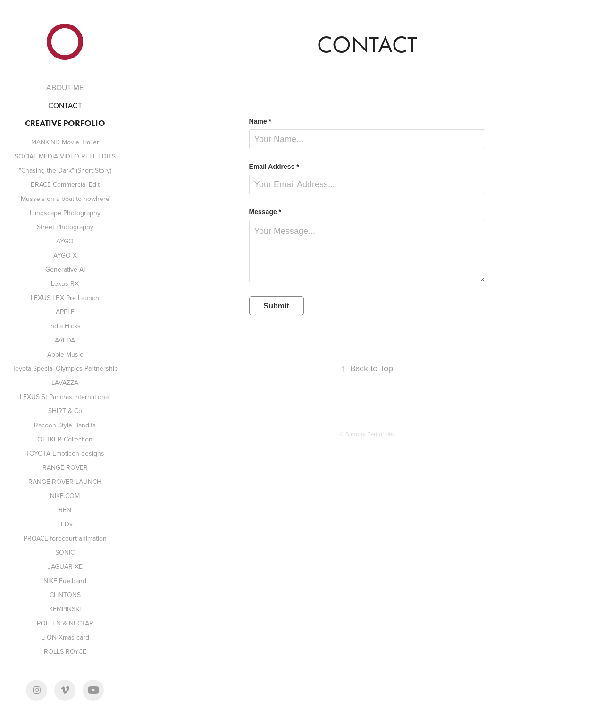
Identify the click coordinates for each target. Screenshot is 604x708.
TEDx (65, 524)
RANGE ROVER (65, 467)
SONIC (65, 552)
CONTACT (65, 105)
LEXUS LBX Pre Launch (65, 297)
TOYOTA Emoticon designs (64, 453)
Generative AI (65, 269)
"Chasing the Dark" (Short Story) (65, 170)
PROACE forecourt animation (65, 538)
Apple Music (65, 354)
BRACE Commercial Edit (65, 184)
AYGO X (65, 255)
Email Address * (274, 166)
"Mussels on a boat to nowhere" (65, 198)
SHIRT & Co (65, 411)
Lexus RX (65, 283)
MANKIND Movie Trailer (65, 142)
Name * (260, 121)
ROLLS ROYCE (65, 651)
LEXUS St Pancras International (65, 396)
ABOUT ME (65, 87)
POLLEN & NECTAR (65, 623)
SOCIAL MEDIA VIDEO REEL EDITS (65, 156)
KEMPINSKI (65, 609)
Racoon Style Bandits (65, 425)
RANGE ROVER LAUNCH (64, 481)
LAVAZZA (64, 382)
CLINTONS (65, 595)
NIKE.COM (65, 495)
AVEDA (65, 340)
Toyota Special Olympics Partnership (65, 368)
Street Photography (65, 227)
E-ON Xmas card (65, 637)
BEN (65, 510)
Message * (265, 211)
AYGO (65, 241)
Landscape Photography (65, 212)
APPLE (65, 312)
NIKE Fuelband (64, 580)
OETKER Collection (64, 439)
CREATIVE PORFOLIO (65, 123)
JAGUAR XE (65, 566)
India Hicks (65, 326)
